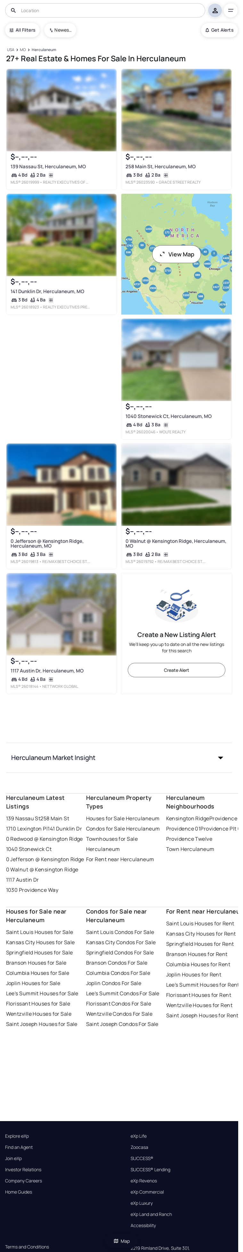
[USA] (11, 50)
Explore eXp (17, 1136)
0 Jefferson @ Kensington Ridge (45, 859)
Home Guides (18, 1192)
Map (121, 1241)
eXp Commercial (147, 1192)
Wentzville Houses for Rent (199, 1005)
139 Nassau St (23, 818)
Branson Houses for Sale (36, 962)
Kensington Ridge (187, 818)
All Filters (22, 30)
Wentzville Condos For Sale (119, 1013)
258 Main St (54, 818)
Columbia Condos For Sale (118, 972)
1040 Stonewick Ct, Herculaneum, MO (168, 416)
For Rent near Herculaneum (120, 859)
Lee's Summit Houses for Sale (42, 993)
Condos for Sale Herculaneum (123, 828)
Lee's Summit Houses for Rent (202, 984)
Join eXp (13, 1158)
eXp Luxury (142, 1203)
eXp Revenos (144, 1181)
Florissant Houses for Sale (38, 1003)
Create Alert (176, 670)
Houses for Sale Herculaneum (123, 818)
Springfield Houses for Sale (39, 952)
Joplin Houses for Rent (194, 974)
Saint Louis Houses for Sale (39, 932)
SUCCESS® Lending (150, 1169)
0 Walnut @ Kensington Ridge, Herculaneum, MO (175, 543)
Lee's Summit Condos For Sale (122, 993)
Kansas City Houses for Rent (201, 933)
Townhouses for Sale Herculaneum (112, 844)
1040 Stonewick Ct (29, 849)
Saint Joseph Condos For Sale (122, 1024)
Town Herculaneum (190, 849)
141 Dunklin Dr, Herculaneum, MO (47, 291)
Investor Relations (23, 1169)
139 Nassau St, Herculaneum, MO (47, 166)
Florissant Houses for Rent (198, 994)
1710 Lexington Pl (27, 828)
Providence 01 (183, 828)
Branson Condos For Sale (117, 962)
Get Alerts (219, 30)
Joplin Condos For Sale (114, 983)
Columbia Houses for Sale (37, 972)
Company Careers (23, 1181)
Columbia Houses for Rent (198, 964)
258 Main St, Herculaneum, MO (160, 166)
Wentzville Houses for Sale (38, 1013)
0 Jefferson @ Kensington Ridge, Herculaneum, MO (46, 543)
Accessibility (143, 1225)
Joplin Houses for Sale (33, 983)
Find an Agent (19, 1147)
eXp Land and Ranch (151, 1214)
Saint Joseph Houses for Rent (202, 1015)
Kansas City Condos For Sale (121, 942)
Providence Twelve (189, 838)
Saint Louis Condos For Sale (120, 932)
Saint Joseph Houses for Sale (41, 1024)
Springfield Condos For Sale (120, 952)
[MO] (23, 50)
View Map (177, 254)
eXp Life (139, 1136)
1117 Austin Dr (22, 879)
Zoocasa (139, 1147)
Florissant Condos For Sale (118, 1003)
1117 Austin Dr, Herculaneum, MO (46, 670)
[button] (119, 757)
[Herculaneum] (43, 50)
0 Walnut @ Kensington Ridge (42, 869)
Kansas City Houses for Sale (40, 942)
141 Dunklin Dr (65, 828)
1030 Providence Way (32, 889)
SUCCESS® (142, 1158)
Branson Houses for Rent (197, 954)
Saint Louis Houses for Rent (200, 923)
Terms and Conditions (27, 1247)
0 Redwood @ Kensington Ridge (44, 838)
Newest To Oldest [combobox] (63, 30)
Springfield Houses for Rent (200, 943)
